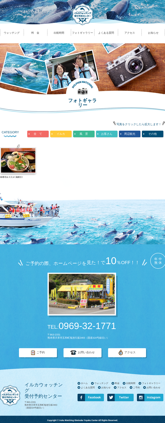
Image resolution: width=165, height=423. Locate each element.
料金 (117, 383)
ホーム (84, 383)
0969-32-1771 (82, 326)
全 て (38, 133)
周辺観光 (129, 133)
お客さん (106, 133)
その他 (152, 133)
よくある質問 (88, 387)
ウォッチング (101, 383)
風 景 (84, 133)
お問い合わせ (86, 352)
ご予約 (40, 352)
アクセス (130, 352)
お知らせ (106, 387)
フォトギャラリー (151, 383)
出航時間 (130, 383)
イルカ (61, 133)
